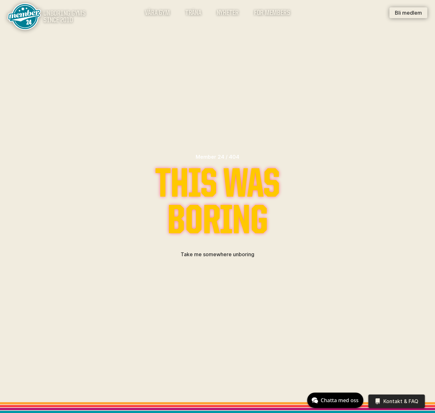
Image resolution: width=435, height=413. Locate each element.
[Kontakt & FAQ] (396, 401)
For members (272, 13)
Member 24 (210, 157)
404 (234, 157)
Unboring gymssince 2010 (64, 17)
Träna (193, 13)
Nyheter (228, 13)
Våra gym (157, 13)
